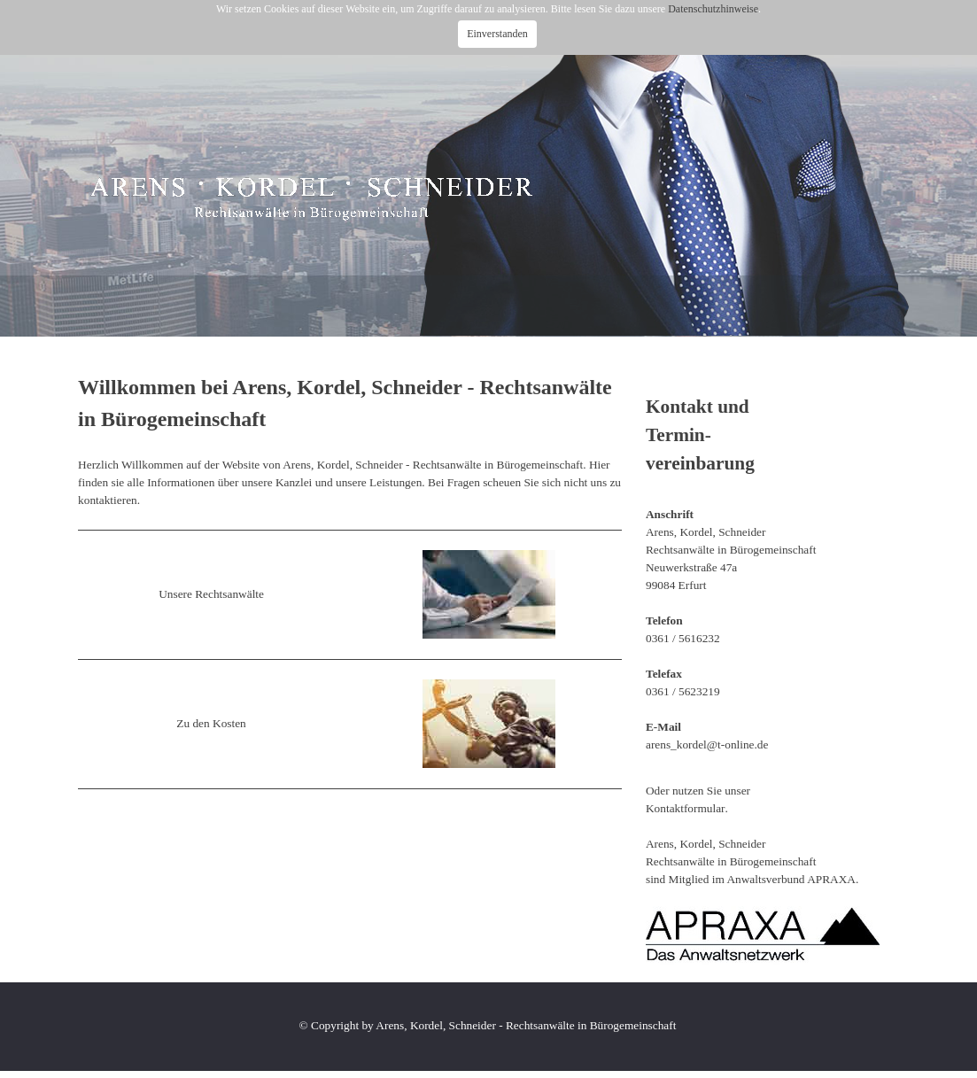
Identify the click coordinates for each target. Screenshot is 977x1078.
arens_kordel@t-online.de (707, 744)
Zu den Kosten (210, 723)
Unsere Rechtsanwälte (211, 594)
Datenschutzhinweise (713, 9)
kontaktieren (107, 500)
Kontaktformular (685, 808)
